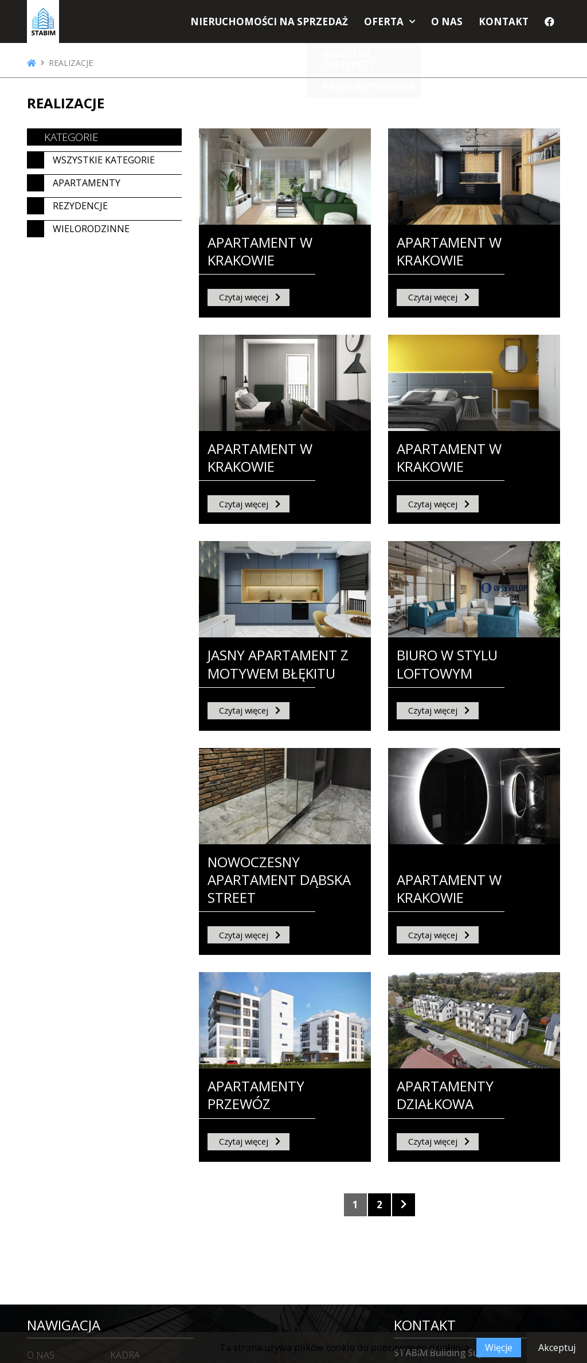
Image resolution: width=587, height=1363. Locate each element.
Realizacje (71, 63)
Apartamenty (86, 183)
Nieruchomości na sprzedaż (290, 24)
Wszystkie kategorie (104, 160)
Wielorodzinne (91, 229)
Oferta (394, 24)
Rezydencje (80, 206)
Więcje (498, 1347)
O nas (453, 24)
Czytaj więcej (243, 297)
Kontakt (506, 24)
